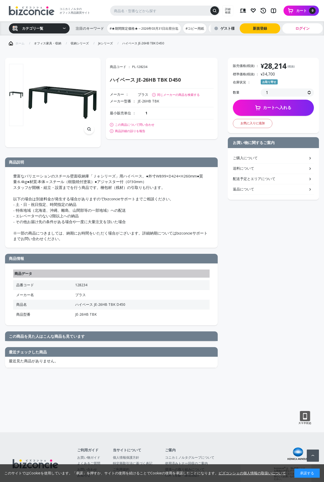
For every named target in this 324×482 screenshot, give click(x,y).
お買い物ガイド (88, 457)
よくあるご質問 (88, 463)
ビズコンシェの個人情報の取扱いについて (252, 473)
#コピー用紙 (195, 28)
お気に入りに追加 (252, 123)
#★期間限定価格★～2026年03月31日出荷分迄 (144, 28)
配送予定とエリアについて (254, 178)
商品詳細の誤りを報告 (130, 131)
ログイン (302, 28)
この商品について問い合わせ (134, 125)
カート (306, 10)
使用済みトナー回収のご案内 (186, 463)
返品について (243, 189)
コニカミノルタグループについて (189, 457)
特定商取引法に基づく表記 (132, 463)
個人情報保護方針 (126, 457)
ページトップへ (313, 456)
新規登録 (260, 28)
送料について (243, 168)
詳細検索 (228, 10)
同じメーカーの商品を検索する (178, 95)
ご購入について (245, 157)
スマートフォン (304, 418)
